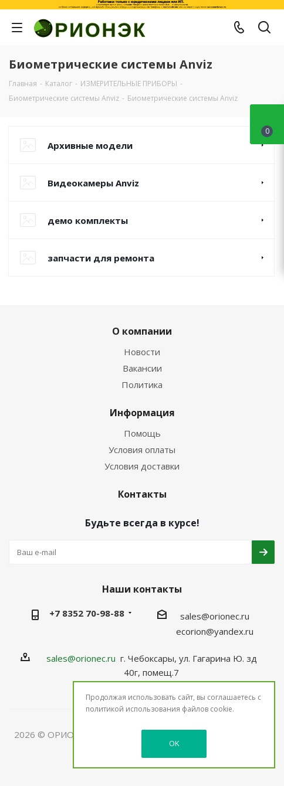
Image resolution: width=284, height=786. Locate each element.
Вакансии (142, 368)
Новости (142, 352)
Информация (142, 412)
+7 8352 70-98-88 (86, 613)
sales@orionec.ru (214, 616)
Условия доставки (142, 466)
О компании (142, 331)
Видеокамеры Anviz (93, 183)
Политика (142, 384)
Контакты (142, 494)
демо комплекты (88, 220)
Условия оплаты (142, 449)
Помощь (142, 433)
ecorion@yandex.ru (214, 631)
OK (174, 743)
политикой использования (133, 709)
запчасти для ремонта (101, 258)
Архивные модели (90, 145)
